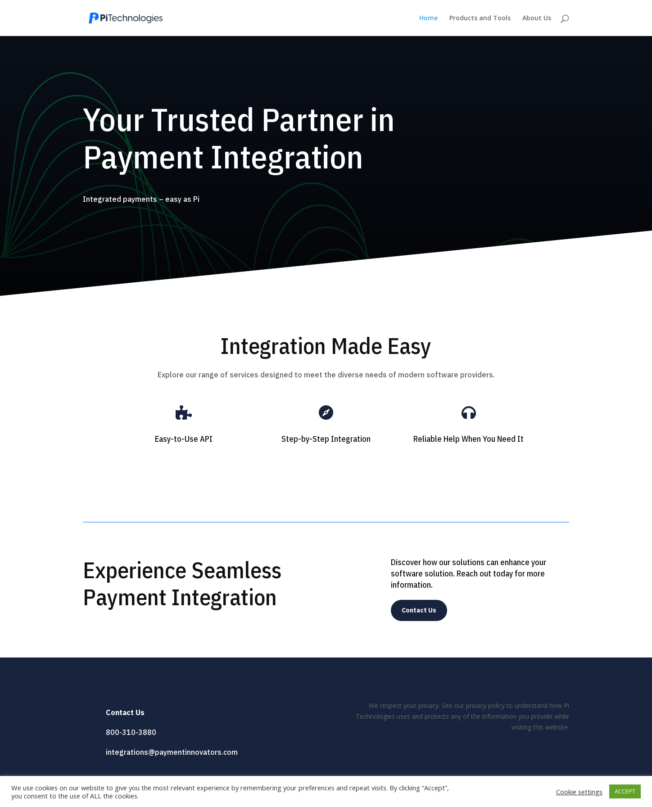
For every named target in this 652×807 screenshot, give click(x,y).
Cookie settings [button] (579, 792)
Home (428, 18)
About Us (536, 18)
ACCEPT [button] (625, 791)
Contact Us (419, 610)
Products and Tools (480, 18)
